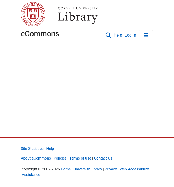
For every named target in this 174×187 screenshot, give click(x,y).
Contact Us (103, 158)
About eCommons (36, 158)
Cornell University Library (81, 169)
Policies (60, 158)
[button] (108, 35)
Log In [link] (131, 35)
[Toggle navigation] (146, 35)
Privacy (111, 169)
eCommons (40, 33)
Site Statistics (32, 149)
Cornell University (34, 15)
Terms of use (80, 158)
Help (117, 35)
